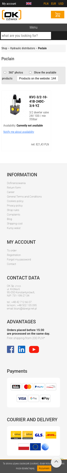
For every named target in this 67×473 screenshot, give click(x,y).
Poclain (42, 48)
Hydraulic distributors (22, 48)
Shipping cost (15, 223)
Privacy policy (15, 205)
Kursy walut (14, 228)
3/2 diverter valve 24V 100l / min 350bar (39, 116)
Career (11, 192)
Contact (11, 264)
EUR (53, 3)
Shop (4, 48)
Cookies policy (15, 201)
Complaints (13, 214)
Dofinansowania (16, 183)
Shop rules (13, 210)
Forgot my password (19, 259)
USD (61, 3)
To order (12, 250)
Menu (34, 27)
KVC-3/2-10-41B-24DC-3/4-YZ (38, 101)
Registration (14, 255)
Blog (9, 219)
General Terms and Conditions (24, 196)
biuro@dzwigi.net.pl (25, 308)
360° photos (15, 72)
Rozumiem (44, 468)
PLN (46, 3)
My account (9, 3)
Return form (14, 187)
